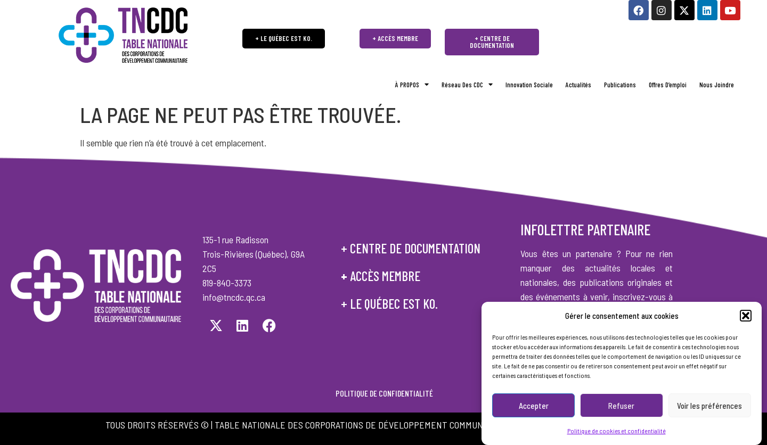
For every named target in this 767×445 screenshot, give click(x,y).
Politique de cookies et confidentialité (616, 435)
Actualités (578, 84)
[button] (745, 320)
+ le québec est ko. (389, 303)
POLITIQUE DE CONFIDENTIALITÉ (383, 393)
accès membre (385, 276)
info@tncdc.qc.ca (233, 297)
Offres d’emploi (668, 84)
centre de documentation (415, 248)
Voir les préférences (709, 410)
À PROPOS (412, 85)
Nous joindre (716, 84)
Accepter (534, 410)
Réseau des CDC (467, 85)
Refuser (621, 410)
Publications (620, 84)
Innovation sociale (529, 84)
